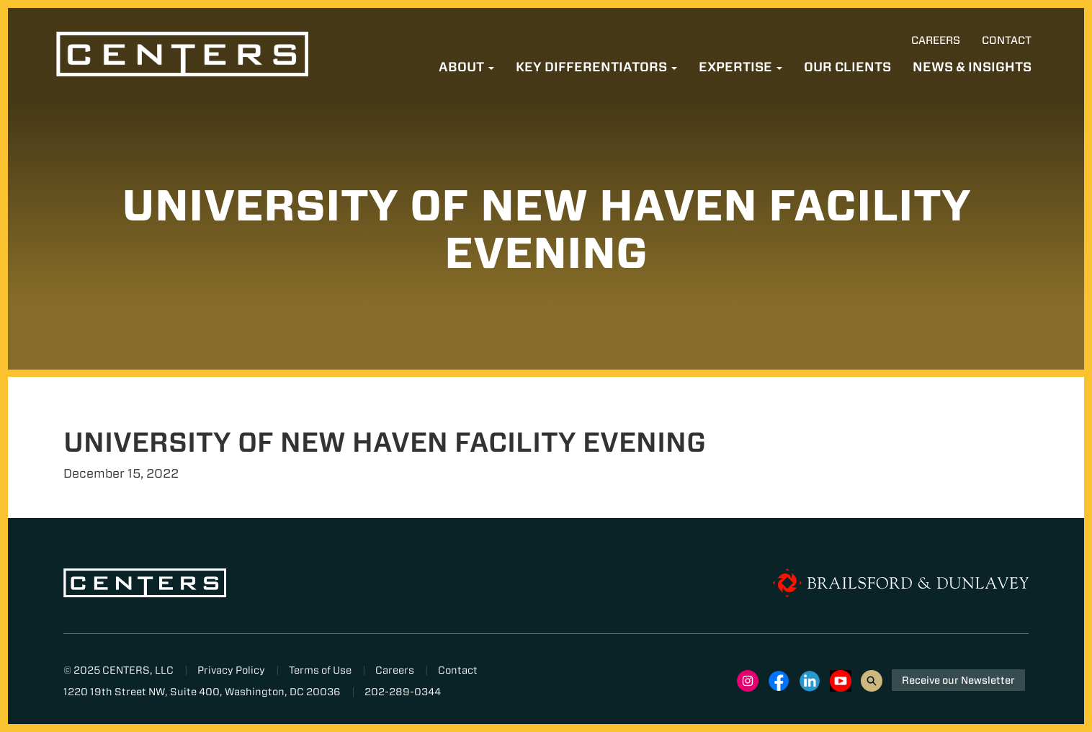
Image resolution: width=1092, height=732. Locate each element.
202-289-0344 (402, 691)
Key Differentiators (596, 66)
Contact (1006, 40)
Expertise (740, 66)
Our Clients (847, 66)
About (466, 66)
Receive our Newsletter (958, 680)
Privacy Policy (231, 670)
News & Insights (972, 66)
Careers (935, 40)
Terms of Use (320, 670)
